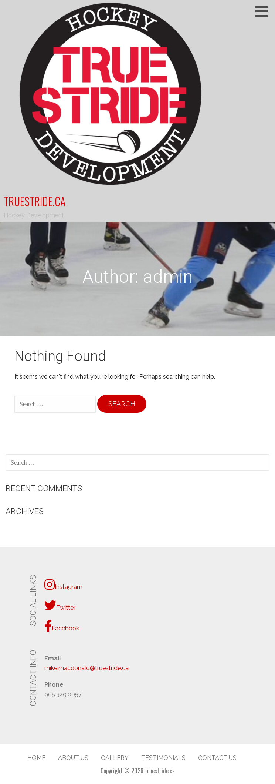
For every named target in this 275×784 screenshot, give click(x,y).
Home (36, 757)
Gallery (115, 757)
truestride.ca (34, 201)
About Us (73, 757)
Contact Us (217, 757)
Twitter (59, 605)
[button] (264, 11)
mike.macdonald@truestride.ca (86, 667)
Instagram (63, 584)
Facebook (61, 626)
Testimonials (163, 757)
